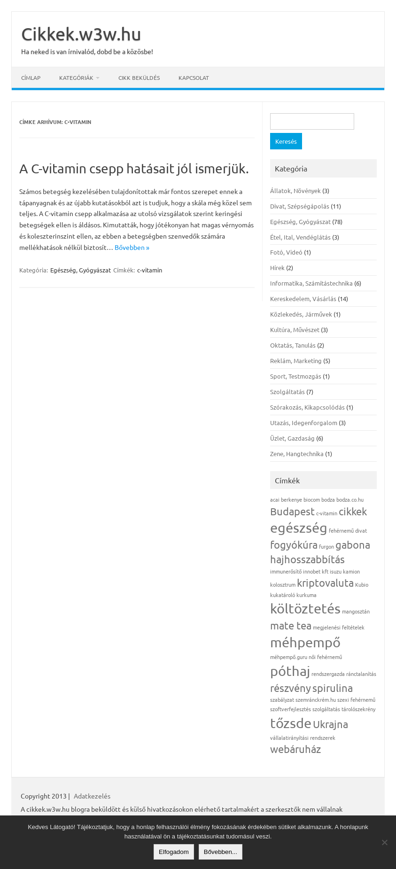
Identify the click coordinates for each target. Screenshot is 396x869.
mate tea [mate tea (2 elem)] (290, 625)
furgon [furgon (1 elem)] (326, 546)
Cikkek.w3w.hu (81, 33)
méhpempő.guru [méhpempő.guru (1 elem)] (288, 656)
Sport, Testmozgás (295, 376)
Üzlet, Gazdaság (292, 438)
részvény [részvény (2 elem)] (290, 688)
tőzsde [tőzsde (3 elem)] (290, 723)
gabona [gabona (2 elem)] (352, 544)
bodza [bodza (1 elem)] (328, 499)
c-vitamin (149, 270)
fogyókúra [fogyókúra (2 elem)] (294, 544)
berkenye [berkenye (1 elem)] (291, 499)
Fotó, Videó (286, 252)
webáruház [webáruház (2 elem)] (295, 749)
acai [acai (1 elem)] (275, 499)
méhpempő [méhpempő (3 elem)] (305, 642)
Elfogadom (174, 851)
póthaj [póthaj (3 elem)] (290, 671)
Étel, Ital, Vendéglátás (300, 237)
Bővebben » (132, 247)
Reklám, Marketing (296, 361)
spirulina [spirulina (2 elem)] (332, 688)
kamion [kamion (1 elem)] (351, 571)
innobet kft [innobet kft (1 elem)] (315, 571)
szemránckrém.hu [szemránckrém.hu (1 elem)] (315, 699)
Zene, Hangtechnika (297, 454)
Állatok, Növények (295, 190)
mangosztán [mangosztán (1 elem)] (356, 611)
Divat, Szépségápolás (299, 206)
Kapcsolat (194, 77)
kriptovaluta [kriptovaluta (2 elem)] (325, 582)
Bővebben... (220, 851)
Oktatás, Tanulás (293, 345)
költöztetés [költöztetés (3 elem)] (305, 608)
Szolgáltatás (287, 392)
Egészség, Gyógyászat (80, 270)
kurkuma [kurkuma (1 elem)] (306, 594)
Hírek (277, 268)
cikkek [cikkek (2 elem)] (353, 511)
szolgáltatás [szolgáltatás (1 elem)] (326, 709)
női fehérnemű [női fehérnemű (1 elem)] (325, 656)
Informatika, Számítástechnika (311, 283)
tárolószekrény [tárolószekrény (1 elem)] (358, 709)
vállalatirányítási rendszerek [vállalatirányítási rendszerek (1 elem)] (302, 737)
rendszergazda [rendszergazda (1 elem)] (328, 673)
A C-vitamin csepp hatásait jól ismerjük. (134, 168)
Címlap (30, 77)
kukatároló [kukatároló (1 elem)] (282, 594)
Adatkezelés (92, 795)
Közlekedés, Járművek (301, 314)
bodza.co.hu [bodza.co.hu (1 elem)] (350, 499)
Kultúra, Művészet (294, 330)
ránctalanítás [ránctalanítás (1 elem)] (361, 673)
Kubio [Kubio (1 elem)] (361, 584)
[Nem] (384, 842)
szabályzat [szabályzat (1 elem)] (282, 699)
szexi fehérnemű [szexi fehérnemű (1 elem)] (356, 699)
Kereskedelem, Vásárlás (303, 299)
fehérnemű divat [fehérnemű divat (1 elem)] (348, 530)
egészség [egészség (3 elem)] (298, 527)
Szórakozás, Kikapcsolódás (307, 407)
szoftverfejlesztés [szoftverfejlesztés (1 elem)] (290, 709)
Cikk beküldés (139, 77)
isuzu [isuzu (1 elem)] (336, 571)
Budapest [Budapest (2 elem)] (292, 511)
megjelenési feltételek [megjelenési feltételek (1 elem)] (339, 627)
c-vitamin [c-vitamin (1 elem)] (326, 513)
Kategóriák (76, 77)
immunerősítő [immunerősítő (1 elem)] (286, 571)
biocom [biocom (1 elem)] (311, 499)
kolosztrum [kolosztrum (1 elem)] (282, 584)
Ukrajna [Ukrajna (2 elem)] (330, 724)
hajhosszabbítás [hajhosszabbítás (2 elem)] (307, 559)
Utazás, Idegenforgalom (303, 423)
